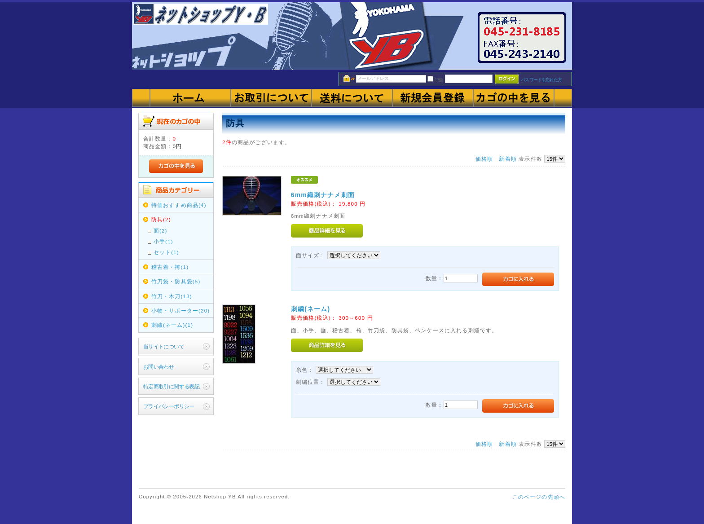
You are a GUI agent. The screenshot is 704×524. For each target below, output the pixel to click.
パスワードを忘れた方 (541, 79)
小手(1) (163, 241)
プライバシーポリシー (168, 406)
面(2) (160, 230)
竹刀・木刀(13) (171, 296)
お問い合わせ (158, 367)
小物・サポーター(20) (180, 310)
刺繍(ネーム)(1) (172, 325)
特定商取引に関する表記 (171, 386)
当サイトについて (163, 346)
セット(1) (166, 252)
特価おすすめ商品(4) (179, 205)
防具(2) (161, 219)
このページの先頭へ (538, 497)
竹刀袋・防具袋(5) (176, 281)
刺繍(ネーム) (310, 309)
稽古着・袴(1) (170, 267)
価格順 (484, 159)
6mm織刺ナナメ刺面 (323, 194)
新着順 (507, 159)
